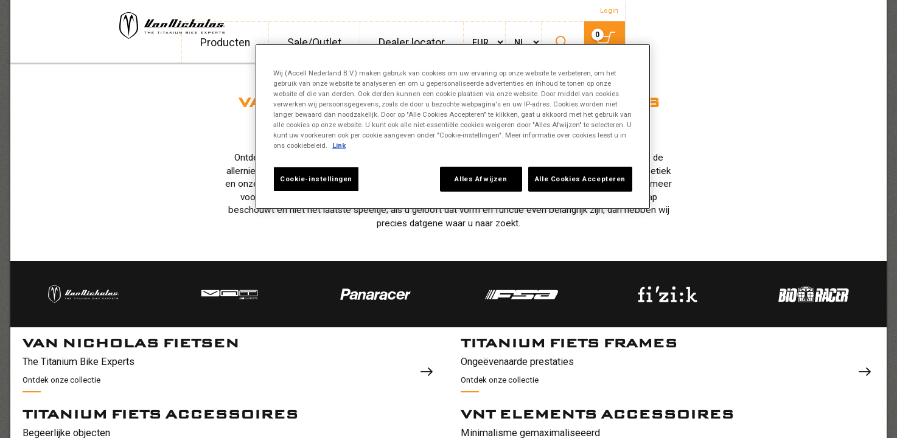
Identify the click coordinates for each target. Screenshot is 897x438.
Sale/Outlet (592, 42)
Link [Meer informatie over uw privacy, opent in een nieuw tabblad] (339, 145)
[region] (453, 126)
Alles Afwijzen (478, 179)
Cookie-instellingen (316, 179)
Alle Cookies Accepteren (580, 179)
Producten (503, 42)
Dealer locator (690, 42)
